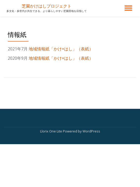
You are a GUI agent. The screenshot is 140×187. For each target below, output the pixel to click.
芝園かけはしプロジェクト (46, 6)
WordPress (91, 131)
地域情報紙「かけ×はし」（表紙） (61, 49)
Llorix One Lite (51, 131)
